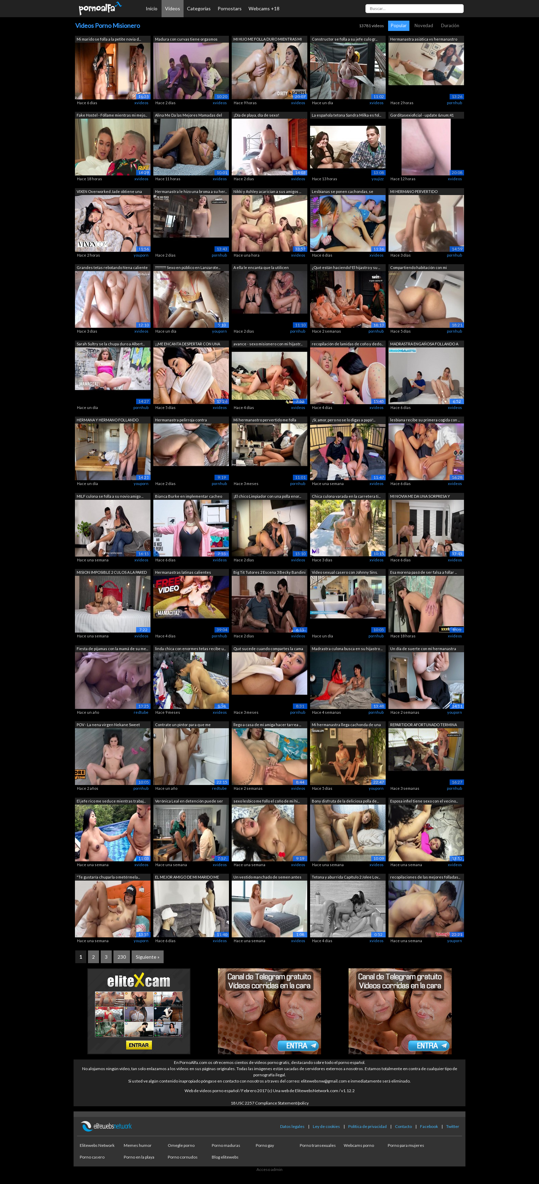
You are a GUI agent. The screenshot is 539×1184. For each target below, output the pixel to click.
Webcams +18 (264, 8)
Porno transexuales (318, 1145)
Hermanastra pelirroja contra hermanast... (181, 420)
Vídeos (172, 8)
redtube (141, 712)
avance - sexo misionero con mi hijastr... (267, 344)
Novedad (424, 25)
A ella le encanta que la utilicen (261, 267)
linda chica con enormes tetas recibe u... (190, 648)
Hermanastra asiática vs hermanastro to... (423, 40)
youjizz (378, 178)
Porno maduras (226, 1145)
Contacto (403, 1126)
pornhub (454, 102)
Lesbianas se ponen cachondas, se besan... (342, 192)
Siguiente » (148, 957)
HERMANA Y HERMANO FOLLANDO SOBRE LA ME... (108, 420)
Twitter (452, 1126)
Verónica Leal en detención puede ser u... (189, 802)
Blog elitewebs (225, 1157)
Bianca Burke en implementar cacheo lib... (188, 497)
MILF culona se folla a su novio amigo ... (110, 496)
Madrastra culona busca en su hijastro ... (347, 648)
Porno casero (92, 1157)
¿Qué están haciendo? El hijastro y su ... (346, 267)
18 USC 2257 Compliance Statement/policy (270, 1103)
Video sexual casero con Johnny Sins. (345, 572)
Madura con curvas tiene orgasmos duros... (186, 40)
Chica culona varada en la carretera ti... (346, 496)
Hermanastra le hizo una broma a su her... (191, 191)
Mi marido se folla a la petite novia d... (109, 39)
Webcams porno (359, 1145)
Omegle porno (181, 1145)
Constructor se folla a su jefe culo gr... (344, 39)
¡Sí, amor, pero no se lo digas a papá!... (343, 420)
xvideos (141, 102)
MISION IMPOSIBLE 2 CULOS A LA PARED (112, 572)
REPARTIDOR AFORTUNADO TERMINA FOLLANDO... (423, 725)
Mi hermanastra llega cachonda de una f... (346, 725)
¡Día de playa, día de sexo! (256, 115)
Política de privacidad (367, 1126)
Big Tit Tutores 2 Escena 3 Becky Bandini (269, 572)
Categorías (199, 8)
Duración (450, 25)
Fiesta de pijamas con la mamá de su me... (112, 648)
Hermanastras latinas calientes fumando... (183, 573)
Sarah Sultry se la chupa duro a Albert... (111, 344)
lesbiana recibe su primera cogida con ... (425, 420)
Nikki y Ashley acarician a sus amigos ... (267, 191)
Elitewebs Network (97, 1145)
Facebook (429, 1126)
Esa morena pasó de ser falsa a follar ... (423, 572)
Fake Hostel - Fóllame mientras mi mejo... (112, 115)
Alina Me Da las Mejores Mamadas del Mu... (188, 116)
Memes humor (138, 1145)
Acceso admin (269, 1169)
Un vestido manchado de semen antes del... (267, 878)
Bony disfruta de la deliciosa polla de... (345, 801)
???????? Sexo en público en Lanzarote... (187, 267)
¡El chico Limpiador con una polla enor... (267, 496)
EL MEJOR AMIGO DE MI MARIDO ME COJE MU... (187, 878)
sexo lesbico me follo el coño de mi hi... (266, 801)
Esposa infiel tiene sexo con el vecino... (424, 801)
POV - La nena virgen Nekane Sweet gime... (108, 725)
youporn (141, 255)
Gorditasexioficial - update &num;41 (422, 115)
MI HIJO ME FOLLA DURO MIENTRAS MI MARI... (267, 40)
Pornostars (230, 8)
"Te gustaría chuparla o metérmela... (108, 877)
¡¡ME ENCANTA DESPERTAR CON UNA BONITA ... (187, 344)
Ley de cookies (326, 1126)
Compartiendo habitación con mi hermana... (418, 268)
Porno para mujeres (406, 1145)
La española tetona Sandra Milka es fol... (346, 115)
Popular (399, 25)
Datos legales (292, 1126)
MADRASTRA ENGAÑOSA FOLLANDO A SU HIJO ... (424, 344)
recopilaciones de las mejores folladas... (425, 877)
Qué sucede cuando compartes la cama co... (268, 649)
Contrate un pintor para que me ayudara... (183, 725)
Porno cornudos (183, 1157)
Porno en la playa (139, 1157)
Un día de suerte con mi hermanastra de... (423, 649)
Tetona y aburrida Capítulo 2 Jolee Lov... (346, 877)
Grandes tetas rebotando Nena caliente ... (112, 268)
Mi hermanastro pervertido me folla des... (264, 420)
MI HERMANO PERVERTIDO (414, 191)
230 (122, 957)
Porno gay (265, 1145)
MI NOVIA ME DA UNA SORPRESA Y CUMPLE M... (420, 497)
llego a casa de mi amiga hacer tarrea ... (267, 724)
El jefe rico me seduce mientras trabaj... (111, 801)
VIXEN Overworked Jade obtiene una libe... (109, 192)
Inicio (151, 8)
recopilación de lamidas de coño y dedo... (347, 344)
